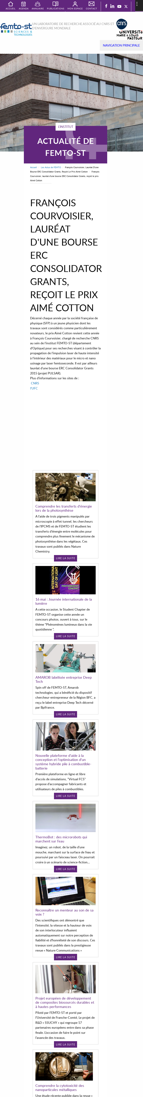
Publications (55, 8)
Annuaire (38, 8)
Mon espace (75, 8)
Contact (91, 8)
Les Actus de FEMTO (51, 167)
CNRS (35, 383)
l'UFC (34, 388)
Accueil (33, 167)
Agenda (24, 8)
